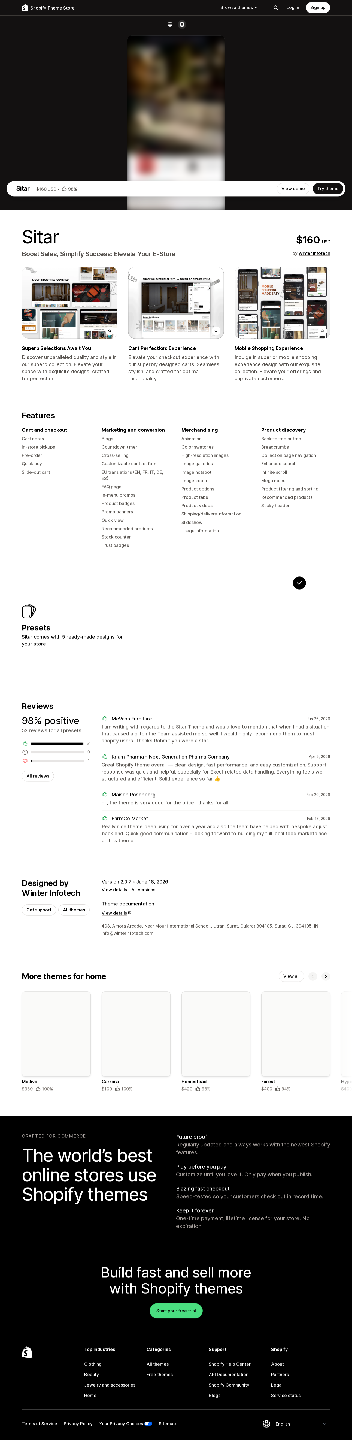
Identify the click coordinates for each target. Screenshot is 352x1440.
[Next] (325, 1203)
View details (114, 1115)
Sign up (318, 7)
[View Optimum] (197, 842)
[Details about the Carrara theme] (136, 1269)
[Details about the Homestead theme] (215, 1269)
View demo (293, 400)
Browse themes (239, 7)
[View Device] (163, 842)
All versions (143, 1115)
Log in (293, 7)
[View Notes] (231, 842)
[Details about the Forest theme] (295, 1269)
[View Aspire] (265, 842)
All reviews (37, 999)
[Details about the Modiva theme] (56, 1269)
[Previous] (312, 1203)
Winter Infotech (314, 464)
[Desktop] (170, 24)
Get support (38, 1135)
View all (291, 1203)
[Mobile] (182, 24)
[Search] (275, 7)
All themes (74, 1135)
